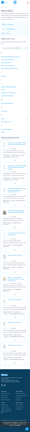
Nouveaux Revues (19, 409)
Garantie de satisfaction (20, 393)
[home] (15, 2)
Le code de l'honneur (5, 407)
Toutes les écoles (19, 404)
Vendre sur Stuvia (4, 395)
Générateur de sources (5, 399)
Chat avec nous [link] (19, 397)
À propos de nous (4, 397)
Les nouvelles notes (19, 407)
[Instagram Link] (2, 385)
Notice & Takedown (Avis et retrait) (6, 412)
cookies (15, 422)
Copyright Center (4, 404)
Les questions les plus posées (21, 395)
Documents (10, 24)
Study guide (18, 399)
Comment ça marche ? (5, 393)
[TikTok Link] (5, 385)
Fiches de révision (11, 29)
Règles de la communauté (6, 409)
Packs (8, 33)
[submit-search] (26, 48)
